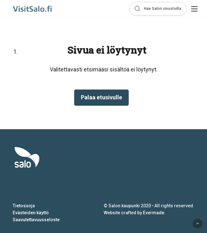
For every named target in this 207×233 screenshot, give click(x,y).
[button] (157, 8)
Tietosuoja (24, 205)
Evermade (153, 212)
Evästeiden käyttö (31, 212)
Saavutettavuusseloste (36, 219)
